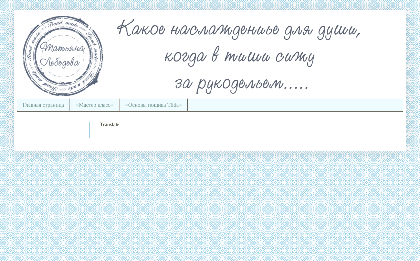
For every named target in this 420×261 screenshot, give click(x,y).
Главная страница (43, 105)
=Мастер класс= (95, 105)
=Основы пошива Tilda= (153, 105)
